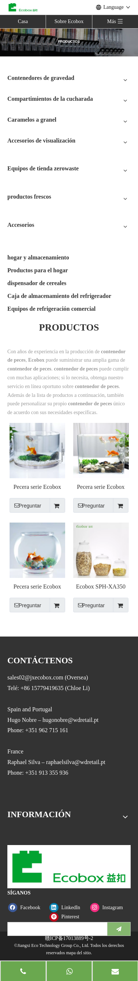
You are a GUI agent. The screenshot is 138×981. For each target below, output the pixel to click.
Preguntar (25, 505)
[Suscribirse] (119, 929)
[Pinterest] (68, 916)
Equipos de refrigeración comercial (51, 309)
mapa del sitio (78, 952)
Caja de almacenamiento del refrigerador (59, 296)
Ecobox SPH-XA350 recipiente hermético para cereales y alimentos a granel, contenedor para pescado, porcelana (100, 586)
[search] (56, 929)
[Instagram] (109, 907)
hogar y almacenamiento (38, 257)
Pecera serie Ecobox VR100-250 (37, 487)
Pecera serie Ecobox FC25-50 (101, 487)
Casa (23, 21)
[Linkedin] (68, 907)
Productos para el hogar (37, 270)
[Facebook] (27, 907)
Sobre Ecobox (69, 21)
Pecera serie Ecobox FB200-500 (37, 586)
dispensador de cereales (36, 283)
